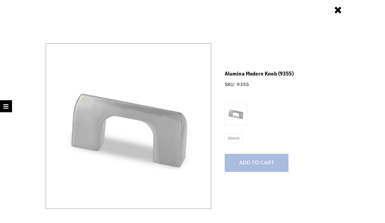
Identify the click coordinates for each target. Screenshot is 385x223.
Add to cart (256, 163)
